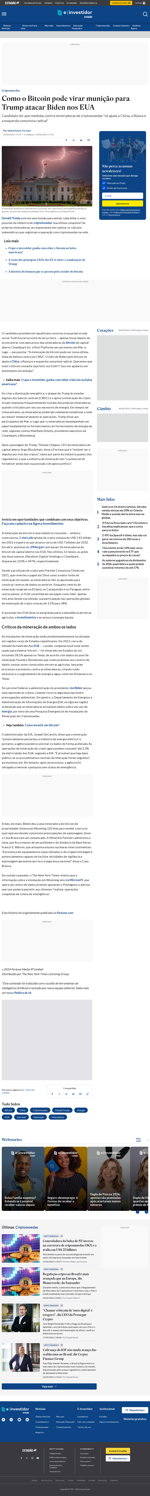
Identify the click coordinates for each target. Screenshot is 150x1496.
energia (7, 711)
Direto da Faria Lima (29, 27)
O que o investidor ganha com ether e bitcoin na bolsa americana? (42, 250)
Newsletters (135, 1410)
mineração (39, 1117)
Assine (121, 3)
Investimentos (63, 25)
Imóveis (71, 1480)
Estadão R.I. (114, 1480)
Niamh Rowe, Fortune (19, 130)
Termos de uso (84, 1427)
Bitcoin (8, 1110)
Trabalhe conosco (87, 1465)
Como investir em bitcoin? (42, 725)
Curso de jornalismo (57, 1461)
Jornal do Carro (46, 1480)
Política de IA (22, 992)
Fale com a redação (86, 1421)
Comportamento (121, 25)
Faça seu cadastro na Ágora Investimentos (32, 523)
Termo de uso (54, 1471)
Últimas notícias (32, 3)
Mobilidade (81, 1480)
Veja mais (49, 1386)
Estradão (92, 1480)
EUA (36, 645)
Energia (81, 1110)
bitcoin (70, 342)
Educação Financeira (77, 27)
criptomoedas (42, 223)
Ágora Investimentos (109, 1421)
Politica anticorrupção (57, 1457)
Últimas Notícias (6, 27)
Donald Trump (62, 1110)
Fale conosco (85, 1461)
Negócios (39, 1432)
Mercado (49, 25)
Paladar (35, 1480)
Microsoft (76, 879)
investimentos (26, 617)
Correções (84, 1453)
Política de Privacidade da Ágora (126, 212)
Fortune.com (65, 912)
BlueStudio (102, 1480)
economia (72, 3)
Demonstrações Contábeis (55, 1466)
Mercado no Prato (113, 183)
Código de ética (55, 1453)
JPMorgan (36, 547)
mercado (28, 537)
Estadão (103, 1416)
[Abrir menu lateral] (4, 14)
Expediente (82, 1416)
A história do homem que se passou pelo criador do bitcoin (45, 272)
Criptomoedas (103, 25)
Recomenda (60, 1480)
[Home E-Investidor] (75, 14)
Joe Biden (75, 687)
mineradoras (58, 1117)
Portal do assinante (87, 1457)
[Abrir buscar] (145, 14)
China (15, 361)
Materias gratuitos (135, 1419)
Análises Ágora (136, 27)
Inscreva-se (122, 203)
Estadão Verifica (88, 3)
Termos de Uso (114, 215)
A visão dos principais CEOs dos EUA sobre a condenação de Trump (46, 262)
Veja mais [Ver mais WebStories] (142, 1139)
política (59, 3)
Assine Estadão (118, 1450)
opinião (48, 3)
